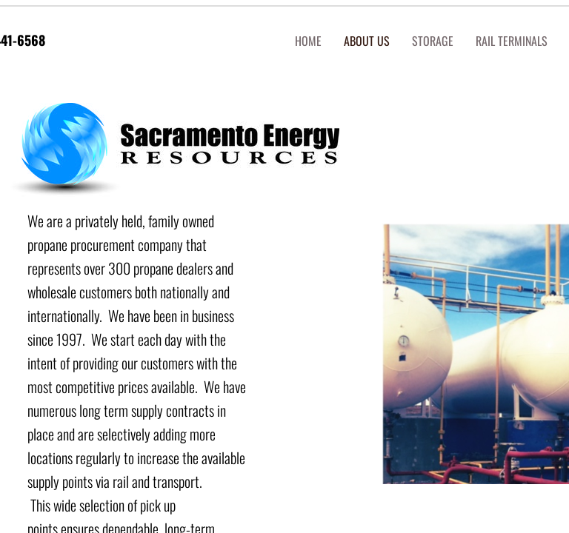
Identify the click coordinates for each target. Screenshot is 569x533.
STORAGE (432, 41)
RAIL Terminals (512, 41)
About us (367, 41)
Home (308, 41)
